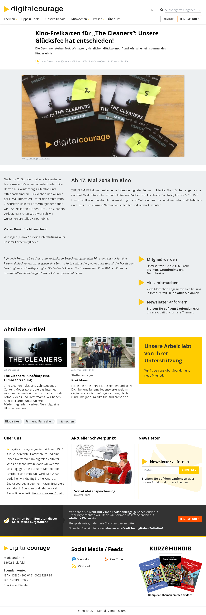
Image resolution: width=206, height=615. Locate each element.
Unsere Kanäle (55, 19)
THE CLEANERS (81, 190)
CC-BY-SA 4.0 (44, 158)
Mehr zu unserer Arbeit (47, 493)
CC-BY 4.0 (90, 370)
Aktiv (163, 283)
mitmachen (66, 421)
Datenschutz (85, 611)
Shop (168, 19)
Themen (9, 19)
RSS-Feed (83, 566)
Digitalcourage (32, 158)
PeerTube (116, 559)
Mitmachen (79, 19)
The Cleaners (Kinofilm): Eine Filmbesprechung (27, 378)
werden (162, 259)
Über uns (114, 19)
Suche (200, 10)
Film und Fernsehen (39, 421)
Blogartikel (12, 421)
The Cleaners (13, 370)
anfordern (167, 302)
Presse (97, 19)
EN (152, 10)
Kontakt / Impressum (111, 611)
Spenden (178, 370)
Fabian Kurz (80, 370)
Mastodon (83, 559)
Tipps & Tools (30, 19)
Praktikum (79, 380)
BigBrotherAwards (42, 478)
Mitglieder (159, 375)
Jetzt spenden (190, 19)
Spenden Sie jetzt (80, 528)
